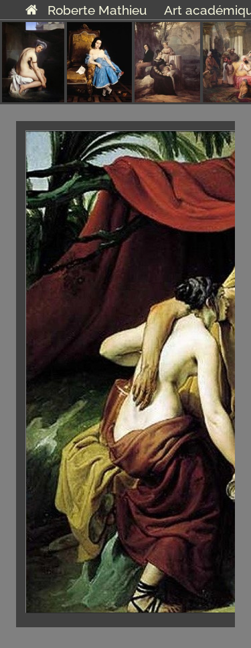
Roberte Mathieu (86, 10)
